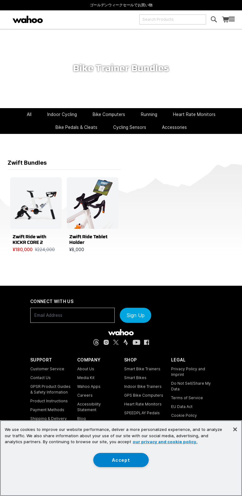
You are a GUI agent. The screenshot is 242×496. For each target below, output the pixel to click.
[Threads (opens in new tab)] (96, 342)
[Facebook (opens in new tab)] (146, 342)
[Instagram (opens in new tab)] (106, 342)
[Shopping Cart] (225, 19)
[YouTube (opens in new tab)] (136, 342)
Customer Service (47, 368)
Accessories (174, 127)
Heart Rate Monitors (194, 114)
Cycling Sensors (129, 127)
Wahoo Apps (89, 386)
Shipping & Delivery (48, 418)
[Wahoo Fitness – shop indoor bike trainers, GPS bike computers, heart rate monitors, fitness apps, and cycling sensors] (27, 19)
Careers (85, 395)
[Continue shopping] (53, 19)
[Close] (235, 429)
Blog (81, 418)
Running (149, 114)
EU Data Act (182, 406)
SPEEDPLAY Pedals (142, 413)
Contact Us (40, 377)
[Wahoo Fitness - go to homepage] (121, 332)
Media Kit (86, 377)
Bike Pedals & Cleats (76, 127)
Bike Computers (109, 114)
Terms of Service (187, 397)
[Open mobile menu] (232, 20)
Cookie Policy (184, 415)
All (29, 114)
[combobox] (172, 19)
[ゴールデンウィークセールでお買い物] (121, 5)
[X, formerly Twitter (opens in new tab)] (116, 342)
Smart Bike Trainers (142, 368)
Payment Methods (47, 409)
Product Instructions (49, 401)
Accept (121, 460)
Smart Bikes (135, 377)
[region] (121, 458)
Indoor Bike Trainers (143, 386)
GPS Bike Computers (143, 395)
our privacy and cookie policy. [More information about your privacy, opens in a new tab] (165, 441)
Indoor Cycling (62, 114)
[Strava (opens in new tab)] (126, 342)
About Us (85, 368)
